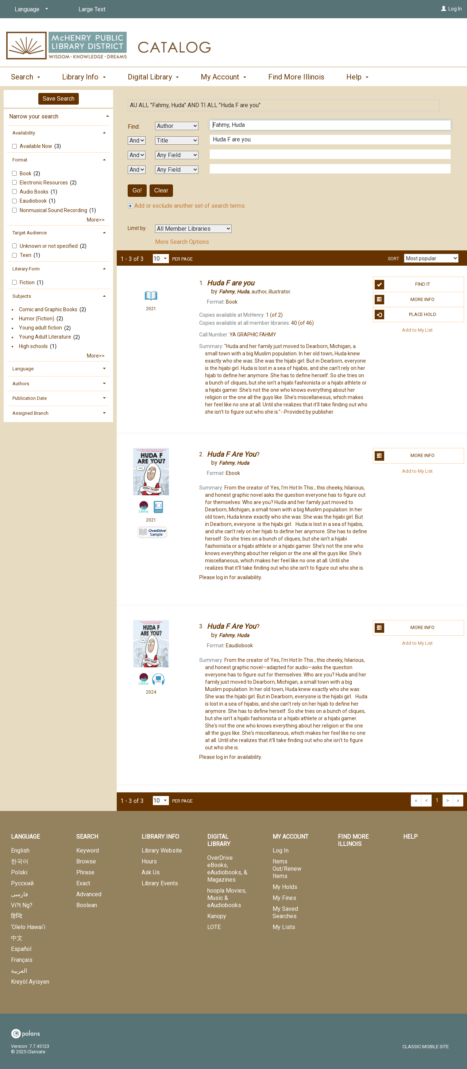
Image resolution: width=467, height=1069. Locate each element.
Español (21, 948)
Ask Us (151, 872)
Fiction (28, 282)
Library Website (162, 850)
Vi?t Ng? (21, 905)
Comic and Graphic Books (48, 309)
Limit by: (138, 228)
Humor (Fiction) (36, 318)
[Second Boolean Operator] (137, 155)
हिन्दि (16, 916)
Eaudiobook (34, 201)
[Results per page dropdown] (161, 258)
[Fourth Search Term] (326, 169)
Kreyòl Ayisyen (30, 981)
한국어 (19, 861)
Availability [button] (23, 133)
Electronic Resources (44, 183)
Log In (455, 9)
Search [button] (25, 77)
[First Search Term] (326, 125)
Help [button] (357, 77)
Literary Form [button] (26, 269)
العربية (19, 970)
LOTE (214, 927)
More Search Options (182, 241)
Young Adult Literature (45, 337)
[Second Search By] (176, 140)
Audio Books (35, 192)
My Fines (284, 897)
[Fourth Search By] (176, 169)
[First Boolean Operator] (137, 140)
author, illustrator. (255, 291)
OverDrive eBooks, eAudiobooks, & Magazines (227, 868)
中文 (17, 938)
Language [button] (23, 368)
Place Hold (405, 314)
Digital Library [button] (153, 77)
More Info (405, 299)
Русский (22, 883)
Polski (19, 872)
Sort (393, 258)
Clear (161, 190)
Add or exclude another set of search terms (186, 205)
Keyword (87, 850)
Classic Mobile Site (425, 1046)
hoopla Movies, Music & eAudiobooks (226, 898)
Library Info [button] (83, 77)
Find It (402, 284)
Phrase (85, 872)
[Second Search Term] (326, 140)
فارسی (19, 894)
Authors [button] (20, 383)
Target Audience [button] (29, 232)
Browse (86, 861)
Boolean (86, 905)
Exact (83, 883)
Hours (149, 861)
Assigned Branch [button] (30, 413)
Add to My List (417, 329)
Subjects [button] (21, 296)
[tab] (58, 116)
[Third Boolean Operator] (137, 169)
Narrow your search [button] (33, 116)
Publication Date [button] (29, 398)
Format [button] (19, 160)
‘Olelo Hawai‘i (28, 927)
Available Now (36, 146)
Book (26, 173)
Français (21, 959)
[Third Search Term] (326, 154)
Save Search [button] (58, 98)
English (20, 850)
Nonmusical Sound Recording (54, 210)
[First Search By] (176, 126)
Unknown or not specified (49, 246)
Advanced (88, 894)
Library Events (160, 883)
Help (410, 836)
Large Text (91, 9)
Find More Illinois (296, 77)
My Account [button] (223, 77)
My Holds (285, 886)
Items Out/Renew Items (287, 868)
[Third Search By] (176, 155)
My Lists (284, 927)
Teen (26, 255)
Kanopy (216, 916)
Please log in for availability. (230, 577)
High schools (33, 346)
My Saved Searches (285, 912)
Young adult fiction (40, 328)
